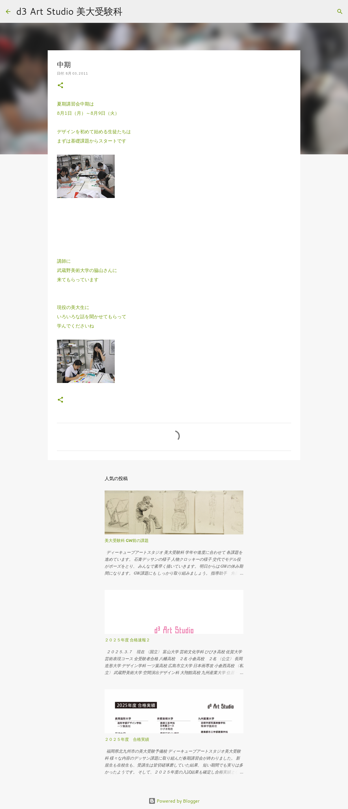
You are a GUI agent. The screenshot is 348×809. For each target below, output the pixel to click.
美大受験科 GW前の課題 (127, 540)
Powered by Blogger (174, 800)
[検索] (130, 11)
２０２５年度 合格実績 (127, 739)
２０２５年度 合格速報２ (127, 640)
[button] (60, 86)
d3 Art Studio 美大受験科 (69, 11)
